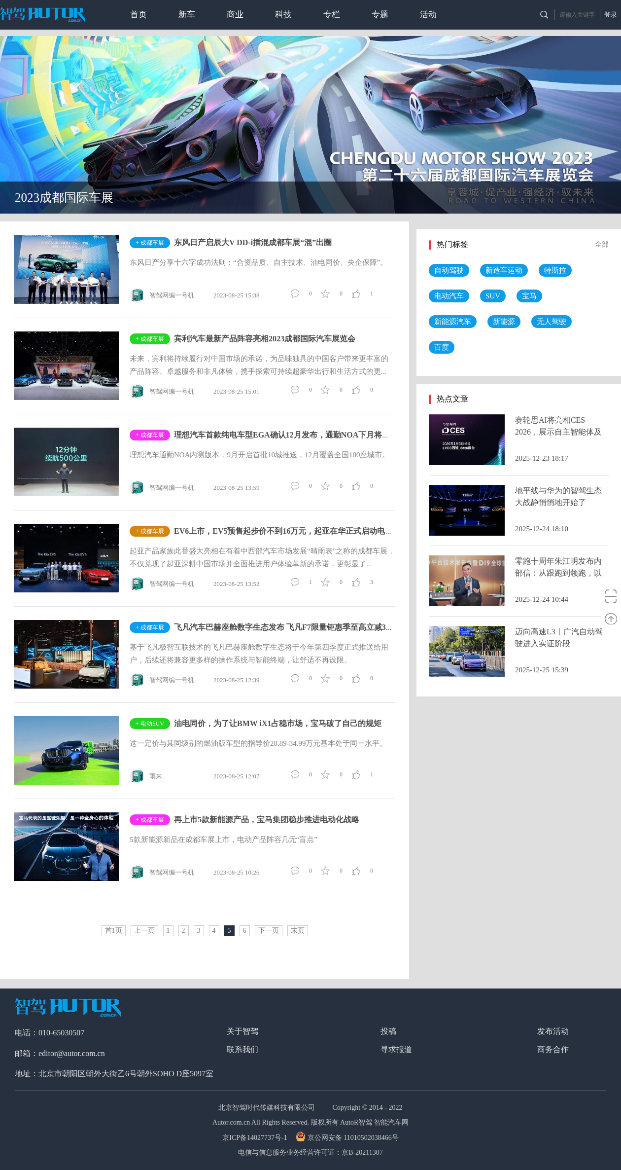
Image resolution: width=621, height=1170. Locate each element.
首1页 (113, 930)
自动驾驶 (449, 270)
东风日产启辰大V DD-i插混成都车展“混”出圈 (253, 242)
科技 (283, 14)
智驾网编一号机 (162, 295)
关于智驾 (242, 1031)
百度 (441, 347)
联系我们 (242, 1049)
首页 (138, 14)
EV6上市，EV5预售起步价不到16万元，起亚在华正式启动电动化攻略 (295, 531)
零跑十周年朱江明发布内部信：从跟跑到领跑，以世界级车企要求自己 (558, 573)
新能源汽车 (452, 322)
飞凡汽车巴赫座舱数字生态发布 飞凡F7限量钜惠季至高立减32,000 (289, 627)
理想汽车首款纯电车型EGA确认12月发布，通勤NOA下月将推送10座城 (297, 435)
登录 (610, 14)
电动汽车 (449, 296)
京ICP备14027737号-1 (255, 1137)
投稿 (388, 1031)
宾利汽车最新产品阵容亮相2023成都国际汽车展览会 (264, 338)
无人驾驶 (551, 322)
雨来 (146, 776)
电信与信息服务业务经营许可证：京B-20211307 (310, 1152)
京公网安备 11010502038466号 (348, 1137)
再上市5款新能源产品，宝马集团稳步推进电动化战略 (266, 819)
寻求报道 (396, 1049)
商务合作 (553, 1049)
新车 (186, 14)
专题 (380, 14)
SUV (492, 296)
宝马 (529, 296)
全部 (602, 244)
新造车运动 (503, 270)
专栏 (331, 14)
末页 (298, 930)
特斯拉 (555, 270)
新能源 (504, 322)
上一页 (144, 930)
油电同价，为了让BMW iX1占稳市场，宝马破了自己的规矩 (277, 723)
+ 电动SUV (150, 723)
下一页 (268, 930)
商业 (235, 14)
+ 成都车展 (150, 242)
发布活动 (553, 1031)
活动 (428, 14)
